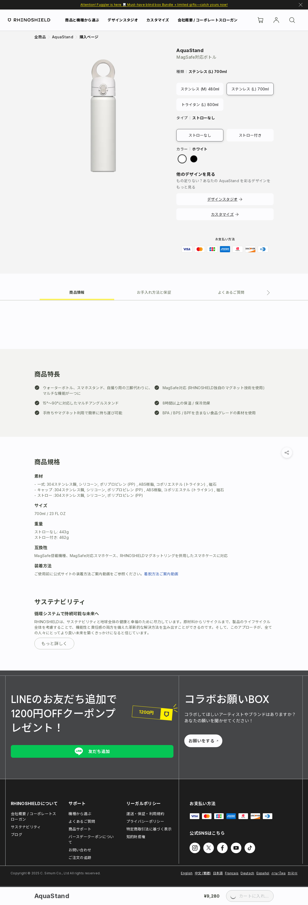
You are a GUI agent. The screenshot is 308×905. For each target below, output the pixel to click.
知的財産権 (135, 836)
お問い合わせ (79, 850)
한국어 (292, 873)
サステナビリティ (26, 827)
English (186, 873)
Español (262, 873)
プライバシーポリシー (145, 821)
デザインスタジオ (123, 20)
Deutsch (247, 873)
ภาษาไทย (279, 873)
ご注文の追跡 (79, 857)
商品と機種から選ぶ (82, 20)
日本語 (218, 873)
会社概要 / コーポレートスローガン (208, 20)
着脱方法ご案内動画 (161, 574)
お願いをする (203, 740)
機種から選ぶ (79, 813)
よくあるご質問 (81, 821)
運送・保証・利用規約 (145, 813)
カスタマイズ (157, 20)
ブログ (16, 834)
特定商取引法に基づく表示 (149, 829)
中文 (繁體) (203, 873)
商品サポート (79, 829)
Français (232, 873)
